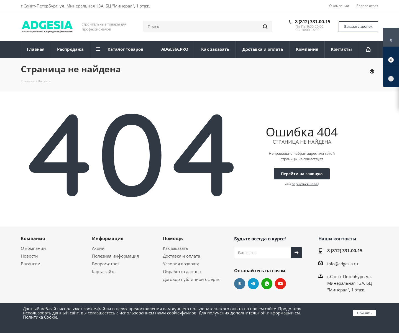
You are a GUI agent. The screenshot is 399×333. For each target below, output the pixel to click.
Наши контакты (337, 239)
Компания (33, 238)
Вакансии (30, 263)
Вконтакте (239, 283)
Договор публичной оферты (192, 279)
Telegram (253, 283)
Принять (364, 313)
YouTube (280, 283)
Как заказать (175, 248)
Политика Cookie (40, 317)
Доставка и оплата (181, 256)
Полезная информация (115, 256)
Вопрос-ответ (105, 263)
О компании (33, 248)
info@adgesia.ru (342, 263)
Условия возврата (181, 263)
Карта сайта (104, 271)
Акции (98, 248)
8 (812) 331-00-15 (312, 22)
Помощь (173, 238)
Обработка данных (182, 271)
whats (266, 283)
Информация (107, 238)
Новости (29, 256)
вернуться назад (305, 184)
